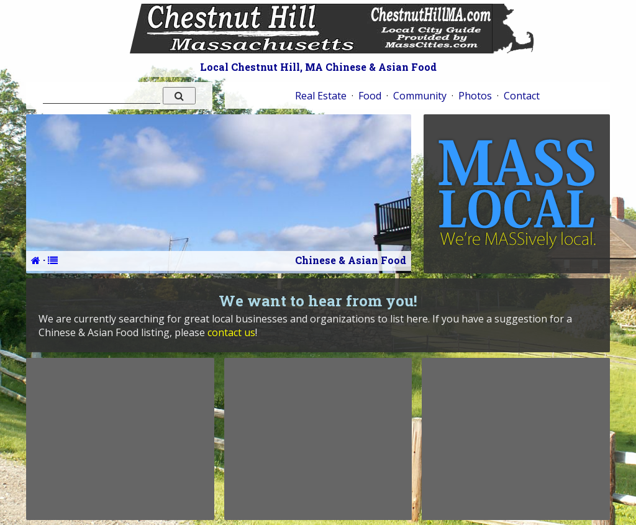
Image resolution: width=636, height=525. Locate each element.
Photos (475, 96)
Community (420, 96)
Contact (522, 96)
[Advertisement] (120, 438)
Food (369, 96)
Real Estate (321, 96)
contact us (231, 332)
